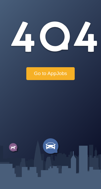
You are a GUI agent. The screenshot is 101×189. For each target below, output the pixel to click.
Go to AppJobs (50, 73)
